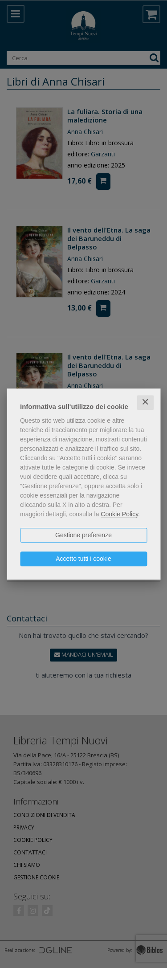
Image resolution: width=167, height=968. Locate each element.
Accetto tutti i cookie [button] (83, 558)
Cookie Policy (119, 514)
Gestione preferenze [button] (83, 535)
